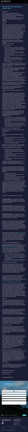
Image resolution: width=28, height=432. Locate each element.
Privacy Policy (9, 415)
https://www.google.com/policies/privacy (16, 260)
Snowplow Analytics (21, 232)
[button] (25, 1)
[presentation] (6, 409)
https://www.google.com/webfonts (10, 247)
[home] (6, 1)
